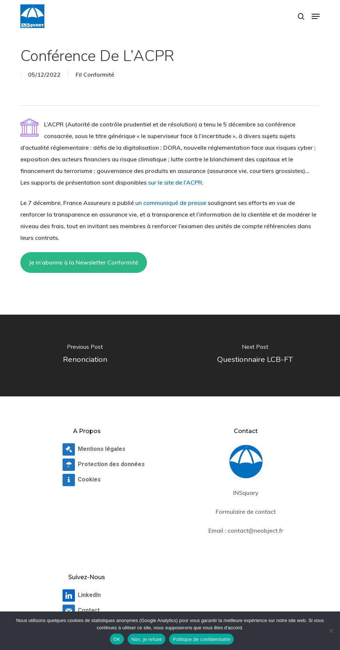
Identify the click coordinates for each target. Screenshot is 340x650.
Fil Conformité (95, 74)
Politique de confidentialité (201, 639)
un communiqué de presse (170, 202)
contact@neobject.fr (255, 530)
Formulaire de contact (246, 511)
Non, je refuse (146, 639)
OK (116, 639)
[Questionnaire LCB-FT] (255, 355)
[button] (316, 16)
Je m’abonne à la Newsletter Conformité (83, 262)
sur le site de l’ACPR (175, 182)
